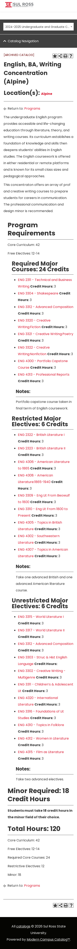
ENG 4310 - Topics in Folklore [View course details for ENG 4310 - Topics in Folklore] (41, 725)
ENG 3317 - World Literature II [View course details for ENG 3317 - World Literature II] (41, 630)
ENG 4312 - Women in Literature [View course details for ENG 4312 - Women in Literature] (43, 738)
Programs (32, 108)
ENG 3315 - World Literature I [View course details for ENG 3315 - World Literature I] (41, 616)
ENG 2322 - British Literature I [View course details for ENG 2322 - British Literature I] (41, 434)
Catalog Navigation (23, 41)
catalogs (23, 926)
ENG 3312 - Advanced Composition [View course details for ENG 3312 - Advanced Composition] (45, 307)
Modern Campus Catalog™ (48, 939)
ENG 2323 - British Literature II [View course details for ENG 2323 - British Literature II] (41, 448)
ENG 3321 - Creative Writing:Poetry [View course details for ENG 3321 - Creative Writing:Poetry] (45, 334)
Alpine (46, 93)
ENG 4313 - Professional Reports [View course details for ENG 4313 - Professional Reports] (43, 374)
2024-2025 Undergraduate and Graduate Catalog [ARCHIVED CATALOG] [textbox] (37, 27)
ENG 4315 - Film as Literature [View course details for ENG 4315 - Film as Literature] (41, 752)
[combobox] (38, 27)
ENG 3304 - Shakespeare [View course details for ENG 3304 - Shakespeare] (38, 293)
